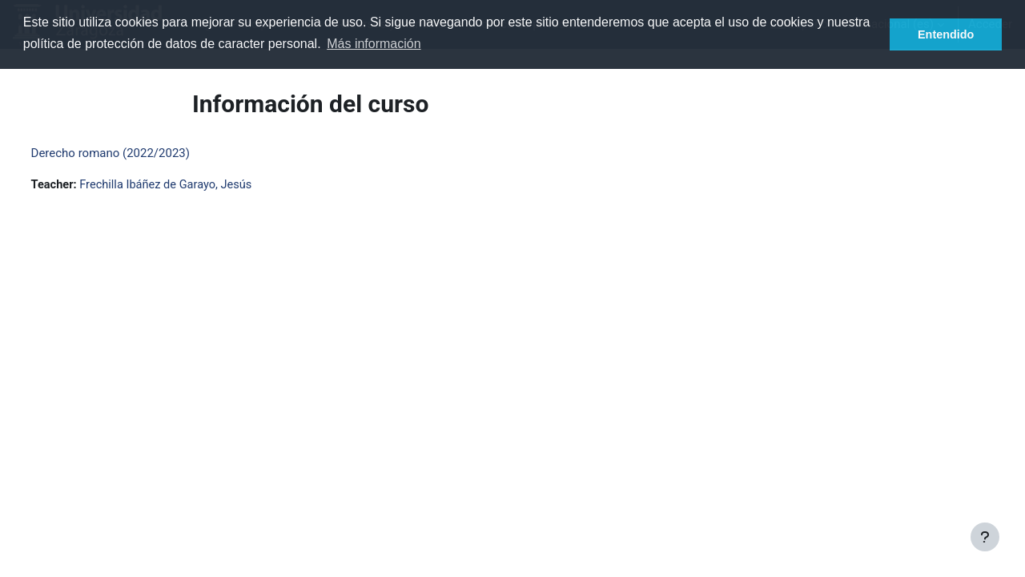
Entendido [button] (946, 34)
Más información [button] (373, 43)
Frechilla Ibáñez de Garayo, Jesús (200, 185)
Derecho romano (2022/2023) (140, 153)
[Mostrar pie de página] (985, 537)
